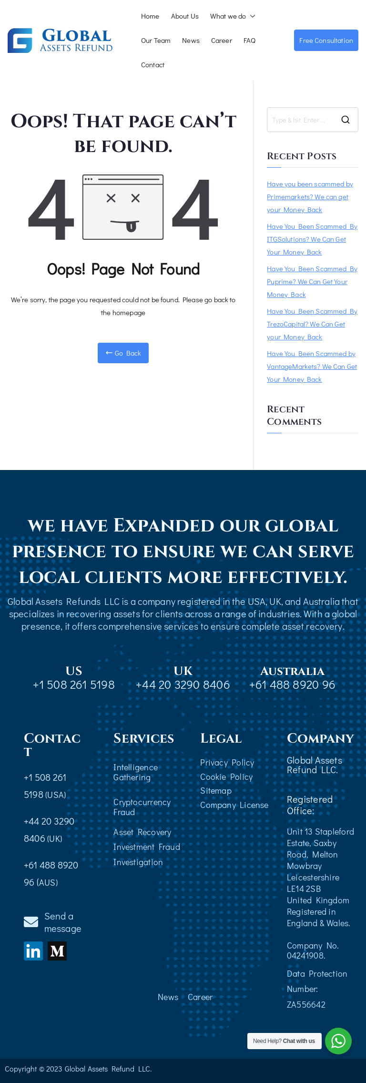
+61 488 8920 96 (292, 684)
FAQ (249, 40)
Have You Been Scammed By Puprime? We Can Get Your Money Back (312, 281)
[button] (250, 16)
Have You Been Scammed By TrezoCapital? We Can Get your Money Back (312, 323)
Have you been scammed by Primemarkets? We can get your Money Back (310, 196)
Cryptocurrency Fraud (142, 807)
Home (150, 15)
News (191, 40)
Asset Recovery (142, 832)
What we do (233, 16)
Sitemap (216, 790)
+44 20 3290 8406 (183, 684)
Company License (234, 804)
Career (221, 40)
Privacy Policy (227, 762)
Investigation (138, 862)
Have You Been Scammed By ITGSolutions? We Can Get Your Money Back (312, 238)
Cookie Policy (226, 776)
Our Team (156, 40)
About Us (185, 15)
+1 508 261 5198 (74, 684)
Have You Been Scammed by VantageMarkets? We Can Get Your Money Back (312, 366)
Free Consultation (326, 40)
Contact (152, 64)
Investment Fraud (146, 846)
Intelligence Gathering (135, 772)
